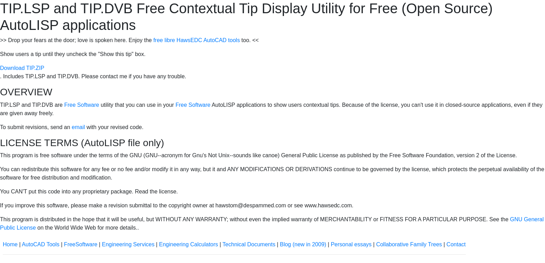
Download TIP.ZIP (22, 68)
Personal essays (351, 244)
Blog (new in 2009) (303, 244)
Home (10, 244)
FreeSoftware (80, 244)
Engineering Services (128, 244)
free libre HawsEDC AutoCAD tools (196, 40)
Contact (456, 244)
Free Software (81, 105)
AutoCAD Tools (40, 244)
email (78, 127)
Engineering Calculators (188, 244)
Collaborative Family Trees (409, 244)
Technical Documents (248, 244)
